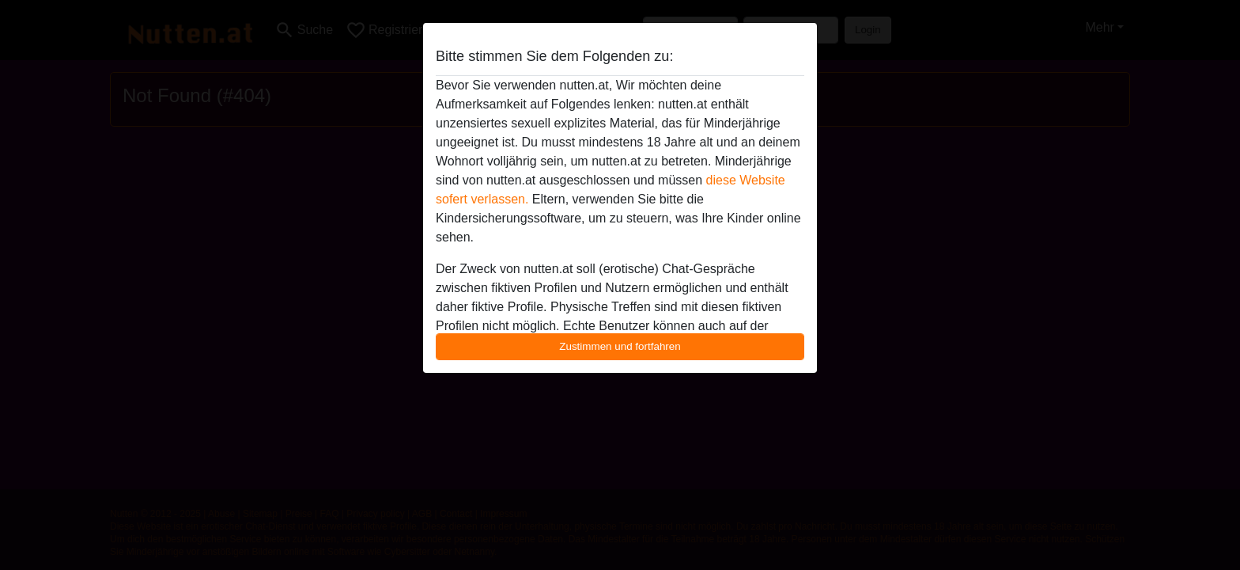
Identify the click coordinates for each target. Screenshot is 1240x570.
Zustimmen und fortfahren (620, 346)
